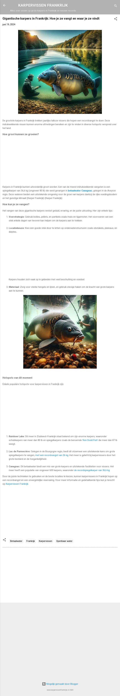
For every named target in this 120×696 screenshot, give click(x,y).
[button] (116, 19)
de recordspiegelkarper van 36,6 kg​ (92, 470)
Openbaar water (64, 541)
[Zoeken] (116, 6)
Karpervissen (45, 541)
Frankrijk (30, 541)
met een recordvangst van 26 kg (51, 455)
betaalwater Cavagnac (80, 190)
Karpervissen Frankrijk (17, 483)
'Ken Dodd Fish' (90, 440)
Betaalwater (16, 541)
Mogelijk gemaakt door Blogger (60, 684)
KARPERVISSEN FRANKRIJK (43, 5)
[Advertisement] (60, 161)
